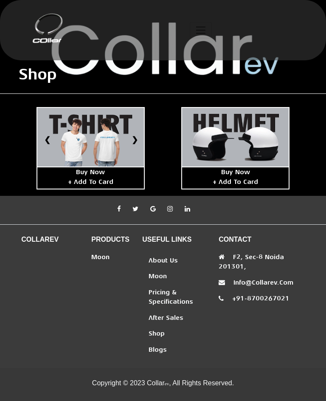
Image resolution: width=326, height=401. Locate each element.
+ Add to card (90, 182)
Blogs (158, 350)
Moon (100, 257)
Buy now (90, 172)
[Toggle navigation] (201, 30)
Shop (157, 334)
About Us (163, 261)
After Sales (166, 318)
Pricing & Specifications (171, 298)
